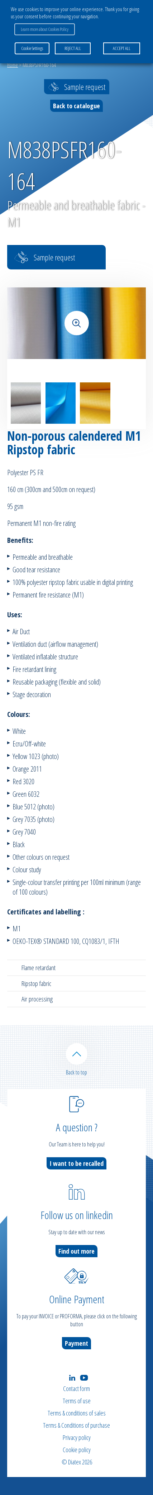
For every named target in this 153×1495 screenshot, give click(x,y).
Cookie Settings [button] (32, 48)
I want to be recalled (76, 1163)
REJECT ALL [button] (72, 48)
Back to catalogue (76, 105)
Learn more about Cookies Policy (44, 29)
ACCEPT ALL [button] (121, 48)
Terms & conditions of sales (77, 1413)
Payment (76, 1343)
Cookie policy (77, 1449)
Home (12, 64)
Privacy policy (77, 1437)
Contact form (76, 1388)
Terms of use (77, 1400)
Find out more (76, 1251)
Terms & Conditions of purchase (76, 1425)
